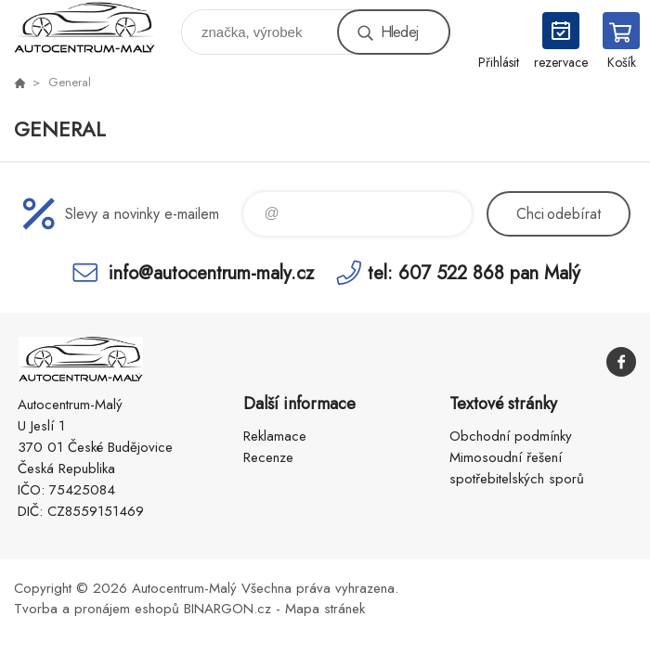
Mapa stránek (325, 608)
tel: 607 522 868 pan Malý (474, 272)
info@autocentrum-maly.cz (211, 272)
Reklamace (274, 436)
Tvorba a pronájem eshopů (96, 608)
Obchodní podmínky (510, 436)
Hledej (399, 32)
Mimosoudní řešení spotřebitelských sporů (516, 468)
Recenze (268, 457)
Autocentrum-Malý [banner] (96, 27)
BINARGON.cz (227, 608)
